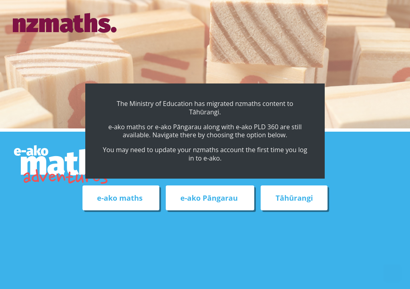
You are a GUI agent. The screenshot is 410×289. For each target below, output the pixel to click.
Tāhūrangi (294, 198)
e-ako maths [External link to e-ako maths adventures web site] (121, 198)
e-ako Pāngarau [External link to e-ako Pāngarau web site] (210, 198)
